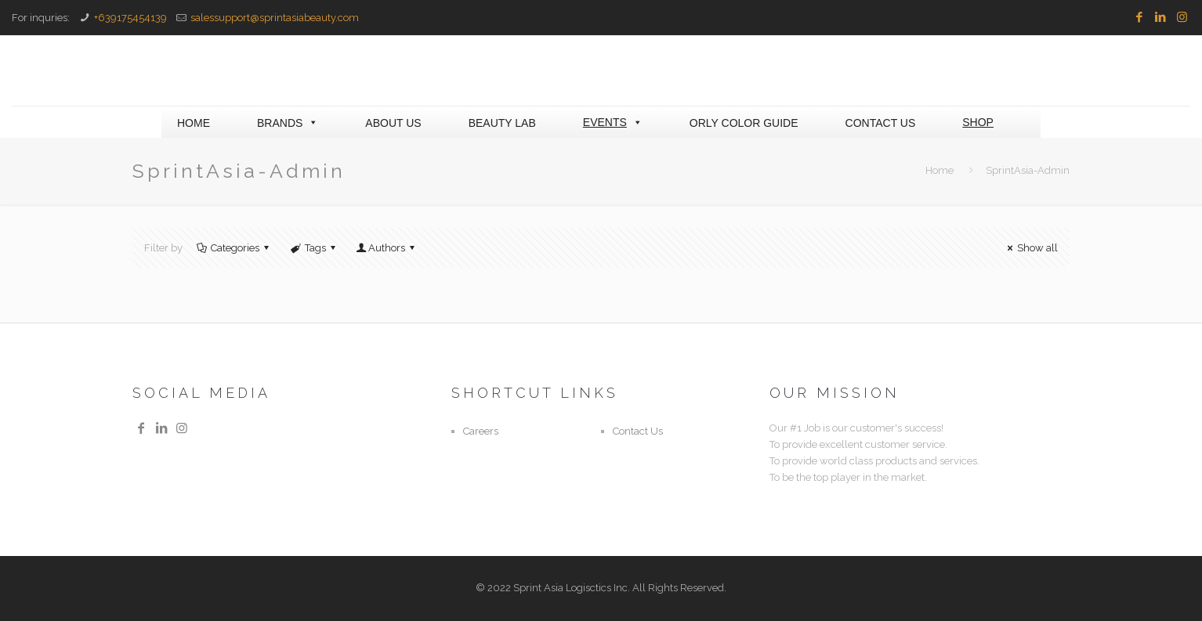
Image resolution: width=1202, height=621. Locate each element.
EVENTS (613, 122)
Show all (1030, 248)
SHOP (978, 122)
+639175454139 (130, 17)
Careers (480, 431)
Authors (386, 248)
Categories (233, 248)
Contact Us (638, 431)
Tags (314, 248)
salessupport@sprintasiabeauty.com (274, 17)
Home (939, 170)
